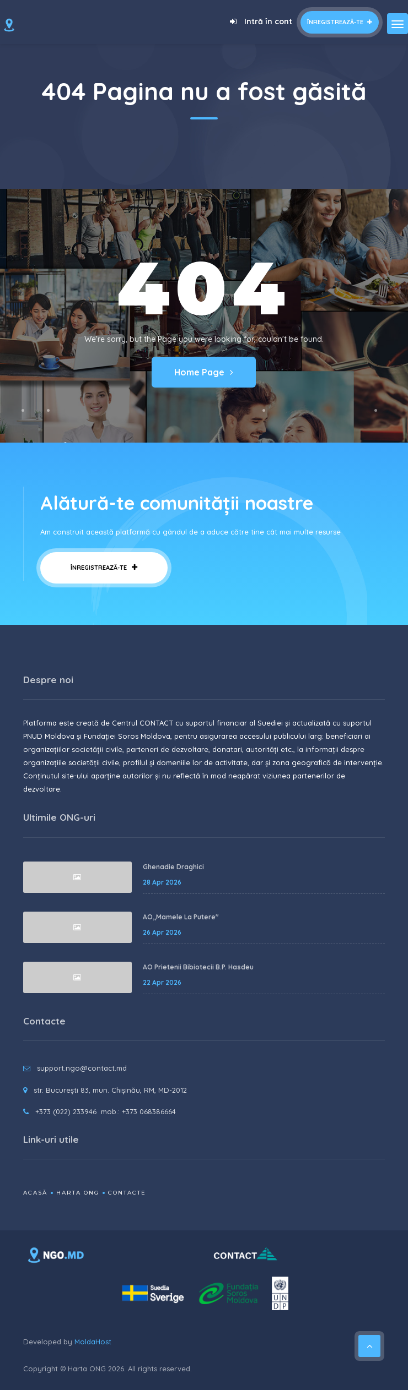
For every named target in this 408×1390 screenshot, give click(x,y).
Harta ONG (77, 1192)
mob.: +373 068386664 (138, 1111)
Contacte (127, 1192)
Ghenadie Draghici (173, 867)
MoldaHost (92, 1341)
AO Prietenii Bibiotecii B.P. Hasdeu (198, 967)
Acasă (35, 1192)
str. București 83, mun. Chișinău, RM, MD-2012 (110, 1090)
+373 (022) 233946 (65, 1111)
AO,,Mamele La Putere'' (181, 917)
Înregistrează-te (339, 22)
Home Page (203, 372)
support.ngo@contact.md (82, 1068)
